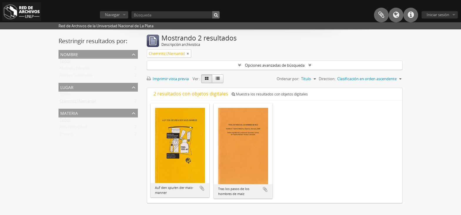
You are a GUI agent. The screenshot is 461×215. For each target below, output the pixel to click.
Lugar (67, 87)
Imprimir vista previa (168, 78)
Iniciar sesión (438, 14)
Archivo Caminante (76, 76)
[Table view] (217, 78)
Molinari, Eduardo (75, 69)
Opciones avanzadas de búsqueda (274, 65)
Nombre (69, 54)
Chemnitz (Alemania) (78, 102)
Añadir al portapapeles (202, 188)
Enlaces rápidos (410, 15)
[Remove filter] (188, 53)
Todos (65, 62)
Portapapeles (381, 15)
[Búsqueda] (175, 15)
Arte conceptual (73, 128)
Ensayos (67, 135)
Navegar (112, 14)
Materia (69, 113)
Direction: (327, 78)
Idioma (396, 15)
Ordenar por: (288, 78)
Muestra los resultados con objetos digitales (270, 94)
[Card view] (206, 78)
